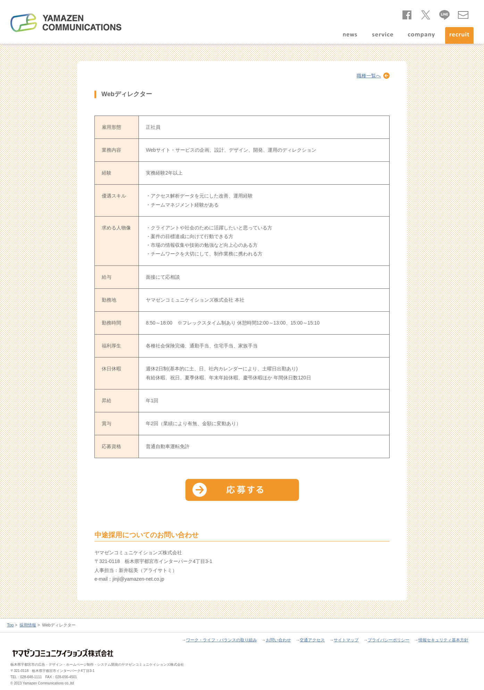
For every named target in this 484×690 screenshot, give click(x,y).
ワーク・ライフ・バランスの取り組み (221, 640)
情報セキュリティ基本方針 (443, 640)
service (382, 35)
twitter (425, 13)
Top (10, 625)
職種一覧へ (369, 75)
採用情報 (27, 625)
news (350, 35)
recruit (459, 35)
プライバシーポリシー (388, 640)
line (444, 13)
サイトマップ (346, 640)
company (421, 35)
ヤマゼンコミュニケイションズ (66, 22)
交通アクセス (312, 640)
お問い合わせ (463, 13)
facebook (407, 13)
